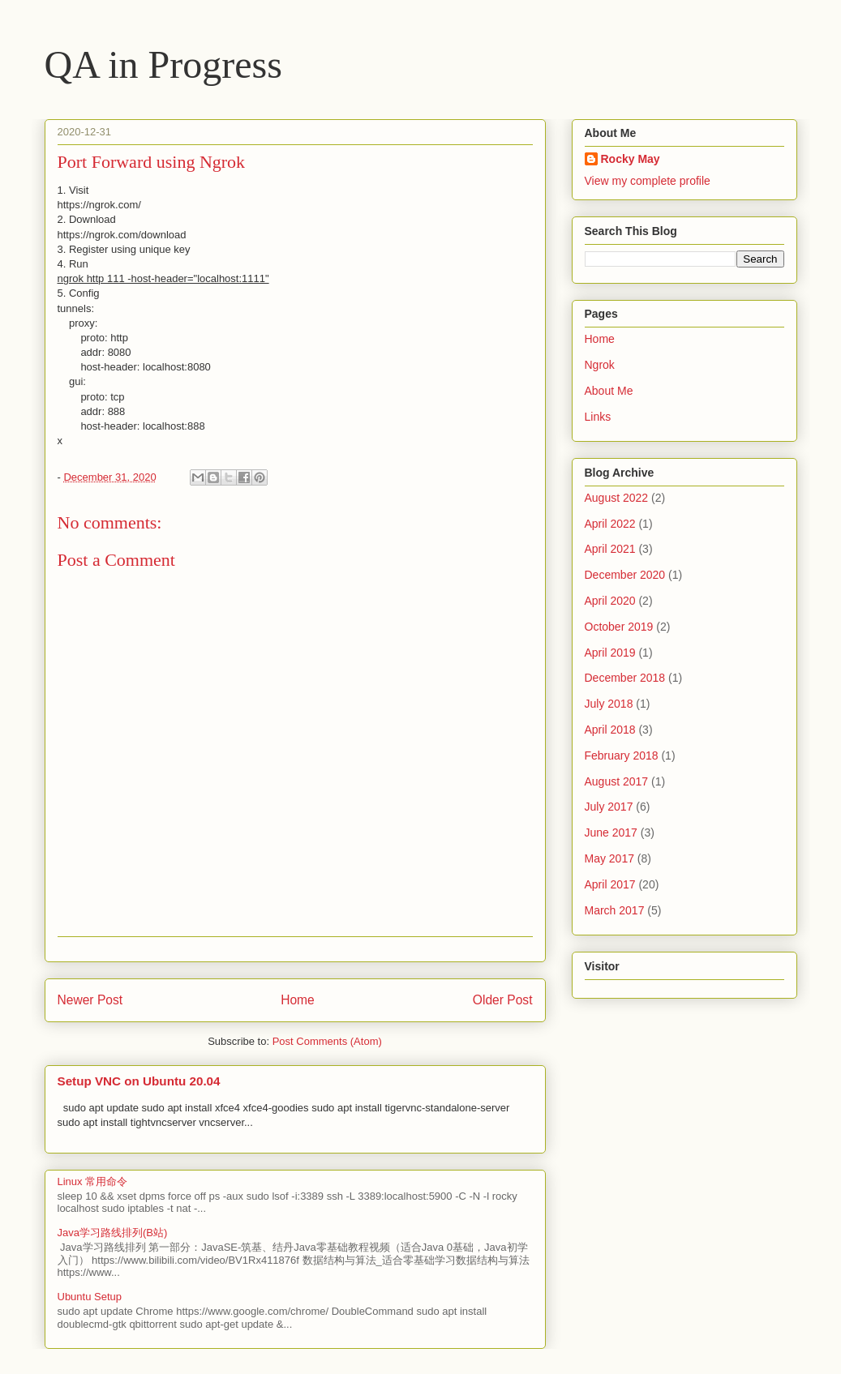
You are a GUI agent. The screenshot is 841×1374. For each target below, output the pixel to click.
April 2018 (610, 729)
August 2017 (617, 781)
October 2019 (619, 626)
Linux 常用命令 (93, 1181)
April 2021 (610, 548)
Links (598, 416)
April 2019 (610, 652)
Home (298, 1000)
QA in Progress (163, 64)
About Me (609, 390)
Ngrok (600, 364)
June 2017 (611, 832)
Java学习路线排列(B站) (113, 1232)
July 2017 (609, 806)
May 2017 (609, 858)
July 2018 (609, 703)
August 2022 (617, 497)
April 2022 (610, 523)
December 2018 (625, 677)
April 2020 (610, 600)
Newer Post (90, 1000)
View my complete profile (647, 180)
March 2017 (615, 910)
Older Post (503, 1000)
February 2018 (622, 755)
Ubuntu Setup (90, 1297)
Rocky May (630, 158)
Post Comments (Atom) (327, 1041)
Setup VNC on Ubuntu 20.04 (139, 1081)
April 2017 (610, 884)
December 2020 (625, 574)
